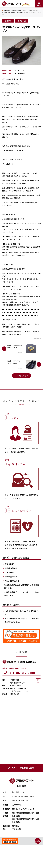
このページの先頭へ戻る (21, 767)
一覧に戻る (21, 375)
